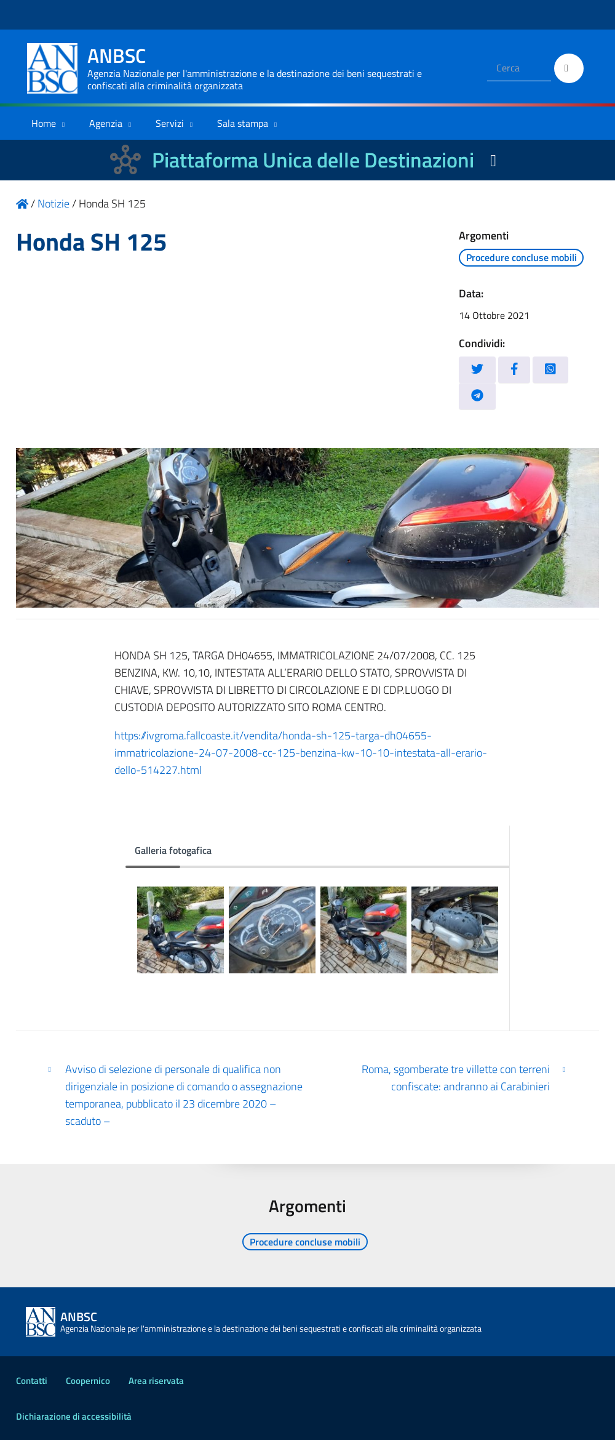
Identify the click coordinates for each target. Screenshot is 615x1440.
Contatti (31, 1381)
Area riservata (156, 1381)
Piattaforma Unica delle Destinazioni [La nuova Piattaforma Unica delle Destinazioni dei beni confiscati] (313, 159)
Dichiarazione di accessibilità (74, 1416)
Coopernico (88, 1381)
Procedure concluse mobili (521, 257)
